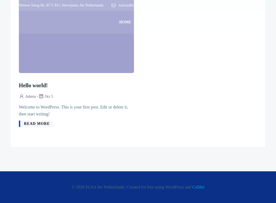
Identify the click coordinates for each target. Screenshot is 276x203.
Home (125, 22)
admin (27, 97)
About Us (150, 22)
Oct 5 (45, 97)
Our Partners (218, 22)
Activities (182, 22)
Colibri (198, 187)
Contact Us (252, 22)
